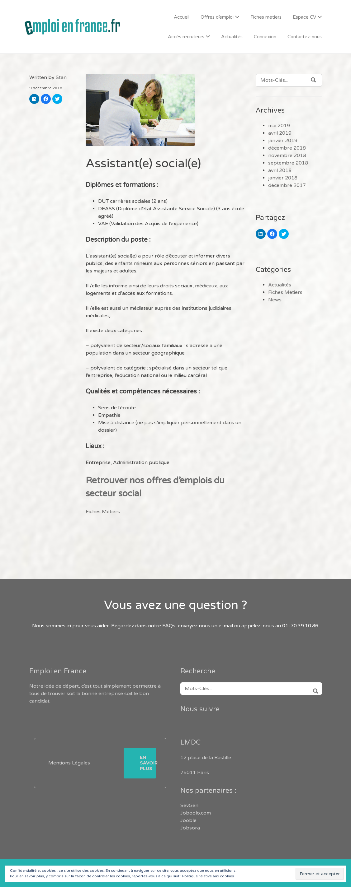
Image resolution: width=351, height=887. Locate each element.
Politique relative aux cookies (208, 876)
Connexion (265, 36)
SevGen (189, 805)
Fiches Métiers (103, 512)
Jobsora (190, 828)
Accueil (181, 17)
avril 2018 (280, 170)
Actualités (232, 36)
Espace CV (304, 17)
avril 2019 (280, 133)
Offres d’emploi (217, 17)
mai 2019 (279, 126)
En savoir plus (148, 763)
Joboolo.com (195, 813)
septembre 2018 (288, 163)
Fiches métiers (266, 17)
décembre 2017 (287, 185)
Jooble (188, 820)
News (275, 300)
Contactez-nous (304, 36)
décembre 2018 (287, 148)
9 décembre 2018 (45, 88)
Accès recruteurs (186, 36)
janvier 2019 (282, 140)
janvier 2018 (282, 178)
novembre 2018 (287, 155)
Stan (61, 77)
